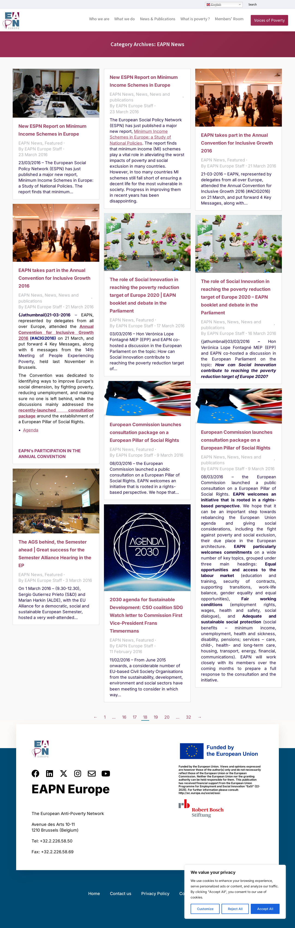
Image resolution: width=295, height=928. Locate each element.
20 (166, 717)
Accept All (265, 909)
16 (124, 717)
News (142, 94)
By (40, 148)
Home (94, 893)
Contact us (120, 893)
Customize (205, 909)
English (213, 4)
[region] (235, 892)
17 (135, 717)
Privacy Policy (155, 893)
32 (188, 717)
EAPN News (30, 143)
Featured (53, 143)
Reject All (235, 909)
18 (145, 717)
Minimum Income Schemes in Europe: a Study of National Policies (140, 137)
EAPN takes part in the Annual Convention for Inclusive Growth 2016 (237, 143)
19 (156, 717)
